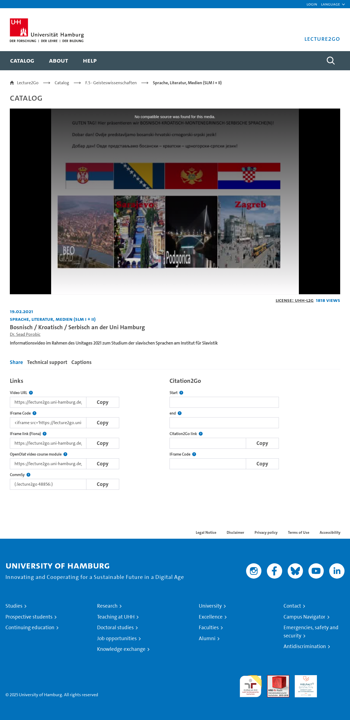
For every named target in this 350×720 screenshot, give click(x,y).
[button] (330, 4)
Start (176, 393)
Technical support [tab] (47, 362)
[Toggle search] (330, 60)
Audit (272, 678)
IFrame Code (23, 413)
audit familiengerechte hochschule (251, 684)
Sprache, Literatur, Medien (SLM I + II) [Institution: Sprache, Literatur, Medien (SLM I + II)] (53, 319)
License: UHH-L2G (295, 300)
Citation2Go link (186, 434)
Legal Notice (206, 532)
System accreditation (333, 681)
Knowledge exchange (121, 649)
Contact (292, 606)
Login (312, 4)
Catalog (62, 83)
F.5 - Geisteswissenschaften (111, 83)
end (176, 413)
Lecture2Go (28, 83)
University (210, 606)
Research (107, 606)
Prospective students (28, 616)
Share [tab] (16, 362)
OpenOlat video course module (38, 454)
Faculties (209, 627)
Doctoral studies (115, 627)
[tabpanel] (175, 432)
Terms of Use (298, 532)
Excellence (211, 616)
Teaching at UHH (116, 616)
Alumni (207, 638)
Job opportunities (117, 638)
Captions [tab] (81, 362)
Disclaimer (235, 532)
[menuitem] (22, 60)
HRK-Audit (304, 678)
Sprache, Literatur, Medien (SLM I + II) (187, 83)
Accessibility (330, 532)
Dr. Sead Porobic (25, 334)
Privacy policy (266, 532)
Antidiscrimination (305, 646)
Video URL (21, 393)
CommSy (20, 475)
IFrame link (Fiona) (28, 434)
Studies (13, 606)
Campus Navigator (304, 616)
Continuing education (29, 627)
